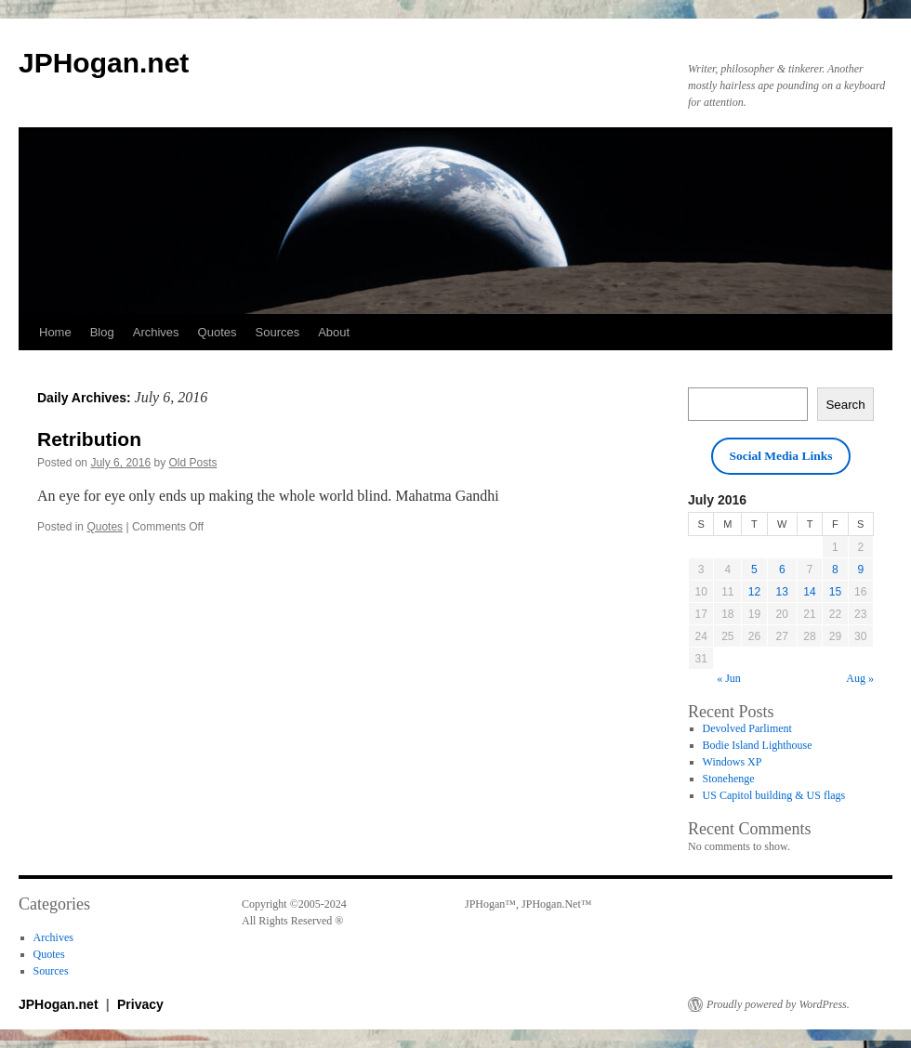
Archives (156, 332)
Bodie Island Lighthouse (757, 745)
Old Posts (192, 462)
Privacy (140, 1004)
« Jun (729, 678)
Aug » (860, 678)
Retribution (89, 439)
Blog (102, 332)
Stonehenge (729, 778)
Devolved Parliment (747, 728)
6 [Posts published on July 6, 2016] (782, 569)
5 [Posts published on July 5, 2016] (754, 569)
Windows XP (732, 761)
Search (845, 405)
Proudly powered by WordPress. (778, 1004)
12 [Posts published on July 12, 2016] (754, 591)
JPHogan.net (104, 62)
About (334, 332)
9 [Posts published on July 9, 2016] (860, 569)
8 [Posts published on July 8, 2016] (835, 569)
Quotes (217, 332)
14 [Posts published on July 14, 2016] (809, 591)
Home (55, 332)
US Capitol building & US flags (774, 795)
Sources (278, 332)
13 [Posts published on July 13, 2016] (782, 591)
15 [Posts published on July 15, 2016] (835, 591)
